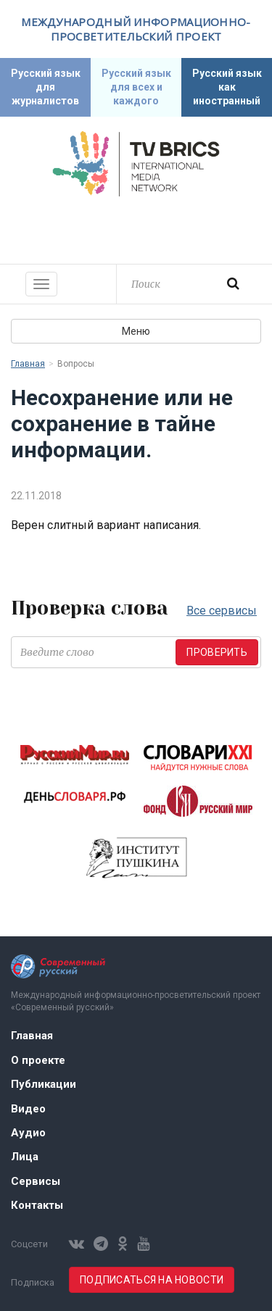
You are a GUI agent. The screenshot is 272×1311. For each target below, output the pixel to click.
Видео (28, 1108)
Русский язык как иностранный (227, 87)
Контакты (37, 1205)
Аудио (28, 1132)
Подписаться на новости (151, 1280)
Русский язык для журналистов (46, 87)
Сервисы (35, 1181)
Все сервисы (221, 610)
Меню (136, 331)
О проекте (38, 1060)
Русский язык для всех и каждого (136, 87)
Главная (28, 364)
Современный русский (136, 228)
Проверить (216, 652)
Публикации (43, 1084)
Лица (24, 1156)
